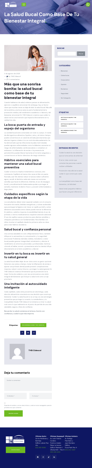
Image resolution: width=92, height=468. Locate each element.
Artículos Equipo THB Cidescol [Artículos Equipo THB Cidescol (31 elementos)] (68, 125)
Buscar (60, 48)
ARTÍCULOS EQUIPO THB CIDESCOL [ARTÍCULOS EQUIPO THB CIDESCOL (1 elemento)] (68, 118)
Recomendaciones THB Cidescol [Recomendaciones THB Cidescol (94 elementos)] (69, 131)
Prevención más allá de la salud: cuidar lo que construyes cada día (70, 174)
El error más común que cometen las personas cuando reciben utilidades (70, 163)
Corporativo (65, 80)
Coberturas (65, 75)
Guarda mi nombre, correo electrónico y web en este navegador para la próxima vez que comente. (27, 406)
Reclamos (64, 89)
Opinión (63, 84)
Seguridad (64, 93)
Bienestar (64, 71)
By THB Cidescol (15, 76)
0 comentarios (14, 79)
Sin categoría (65, 98)
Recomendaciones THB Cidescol (33, 325)
